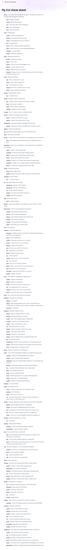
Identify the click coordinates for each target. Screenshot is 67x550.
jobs (5, 198)
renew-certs (9, 342)
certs (5, 77)
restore (8, 222)
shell (7, 442)
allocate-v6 (9, 188)
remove (8, 87)
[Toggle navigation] (2, 2)
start (7, 27)
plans (7, 370)
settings (6, 423)
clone (7, 238)
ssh (5, 447)
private (8, 193)
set (7, 412)
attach (8, 118)
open (7, 48)
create (8, 35)
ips (5, 182)
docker (8, 59)
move (7, 46)
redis (5, 353)
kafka (7, 155)
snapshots (9, 524)
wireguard (7, 529)
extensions (7, 145)
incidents (6, 176)
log (7, 455)
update (8, 174)
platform (6, 298)
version (6, 500)
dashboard (7, 123)
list (7, 43)
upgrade (8, 503)
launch (6, 204)
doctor (6, 137)
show (7, 90)
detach (8, 120)
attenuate (9, 487)
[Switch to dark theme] (64, 2)
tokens (6, 481)
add (7, 80)
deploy (6, 129)
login (7, 62)
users (7, 347)
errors (8, 40)
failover (8, 334)
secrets (6, 402)
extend (8, 514)
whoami (8, 72)
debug (8, 492)
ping (7, 19)
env (7, 101)
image (5, 168)
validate (8, 109)
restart (8, 22)
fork (7, 516)
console (6, 112)
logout (8, 64)
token (7, 69)
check (7, 82)
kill (7, 250)
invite (7, 284)
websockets (9, 545)
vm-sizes (8, 308)
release (8, 195)
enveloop (8, 152)
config (5, 98)
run (7, 24)
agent (5, 14)
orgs (5, 276)
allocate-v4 (9, 185)
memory (8, 392)
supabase (8, 163)
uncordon (9, 271)
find (7, 435)
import (8, 217)
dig (5, 132)
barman (8, 316)
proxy (5, 350)
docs (5, 134)
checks (6, 93)
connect (8, 321)
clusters (8, 212)
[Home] (10, 2)
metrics (8, 126)
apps (5, 32)
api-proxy (8, 233)
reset (7, 375)
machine (6, 230)
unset (7, 415)
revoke (8, 497)
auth (5, 56)
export (8, 214)
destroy (8, 38)
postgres (6, 311)
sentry (8, 158)
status (8, 224)
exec (7, 248)
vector (8, 165)
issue (7, 452)
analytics (8, 426)
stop (7, 30)
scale (5, 386)
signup (8, 67)
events (8, 331)
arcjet (7, 150)
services (6, 418)
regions (8, 219)
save (7, 104)
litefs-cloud (7, 209)
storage (8, 160)
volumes (6, 506)
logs (5, 227)
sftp (5, 432)
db (7, 326)
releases (8, 51)
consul (6, 115)
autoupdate (9, 429)
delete (8, 282)
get (7, 439)
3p (7, 484)
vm (7, 397)
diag (7, 140)
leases (8, 253)
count (7, 389)
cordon (8, 240)
